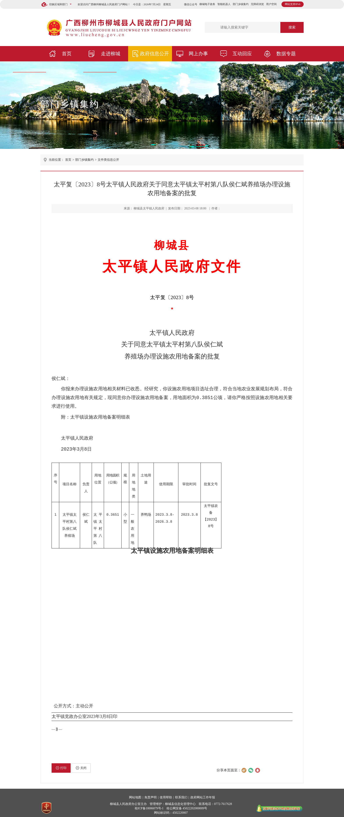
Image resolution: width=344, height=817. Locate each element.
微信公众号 (190, 4)
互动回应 (242, 53)
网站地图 (135, 795)
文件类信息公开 (108, 159)
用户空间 (271, 4)
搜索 (292, 27)
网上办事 (198, 53)
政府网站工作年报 (202, 795)
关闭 (81, 765)
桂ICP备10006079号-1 (149, 806)
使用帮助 (166, 795)
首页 (67, 53)
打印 (61, 765)
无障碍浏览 (257, 4)
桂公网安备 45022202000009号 (187, 806)
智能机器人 (224, 4)
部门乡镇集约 (241, 4)
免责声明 (150, 795)
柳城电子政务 (207, 4)
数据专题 (286, 53)
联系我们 (181, 795)
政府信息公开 (154, 53)
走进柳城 (110, 53)
